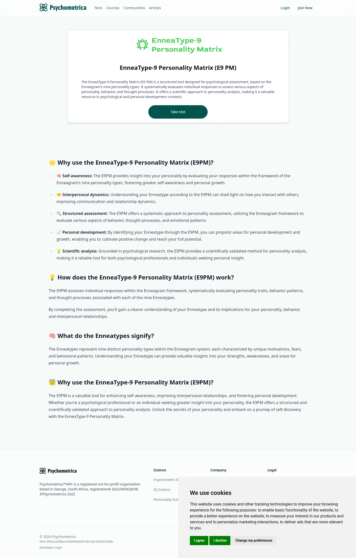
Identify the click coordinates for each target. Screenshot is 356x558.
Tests (98, 7)
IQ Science (162, 489)
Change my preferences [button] (253, 540)
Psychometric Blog (169, 479)
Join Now (305, 7)
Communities (134, 7)
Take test (178, 111)
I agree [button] (199, 540)
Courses (112, 7)
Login (285, 7)
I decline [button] (219, 540)
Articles (155, 7)
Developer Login (51, 547)
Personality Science (169, 499)
